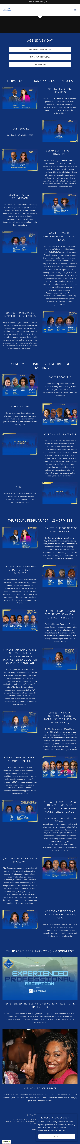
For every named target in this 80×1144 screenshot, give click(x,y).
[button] (75, 10)
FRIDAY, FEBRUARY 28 (40, 64)
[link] (6, 10)
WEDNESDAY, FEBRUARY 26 (40, 49)
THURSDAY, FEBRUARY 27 (40, 57)
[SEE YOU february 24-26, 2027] (40, 2)
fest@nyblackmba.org (43, 1115)
